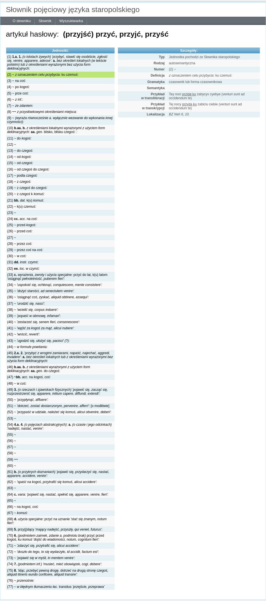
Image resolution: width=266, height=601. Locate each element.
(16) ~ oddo (28, 169)
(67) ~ (17, 513)
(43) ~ (38, 341)
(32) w (23, 269)
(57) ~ (11, 447)
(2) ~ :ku (43, 75)
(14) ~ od (19, 157)
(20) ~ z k (26, 194)
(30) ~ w (17, 256)
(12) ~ (11, 144)
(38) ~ (32, 310)
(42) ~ (23, 334)
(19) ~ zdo (27, 188)
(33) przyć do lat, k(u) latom (57, 277)
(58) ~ (11, 453)
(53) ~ (11, 418)
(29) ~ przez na (25, 250)
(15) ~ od (20, 163)
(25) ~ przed (21, 225)
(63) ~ (11, 488)
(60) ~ (11, 466)
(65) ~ (11, 501)
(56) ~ (11, 441)
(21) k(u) (25, 200)
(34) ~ (54, 285)
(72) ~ (53, 552)
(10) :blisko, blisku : (56, 130)
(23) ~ (11, 213)
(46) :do (48, 369)
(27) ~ (11, 238)
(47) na (29, 377)
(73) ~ (41, 558)
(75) (57, 572)
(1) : (57, 62)
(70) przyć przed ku (55, 537)
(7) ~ (20, 106)
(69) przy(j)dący (55, 529)
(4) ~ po (18, 87)
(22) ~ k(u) (21, 207)
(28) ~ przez (19, 244)
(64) (57, 494)
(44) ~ (27, 347)
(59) (12, 460)
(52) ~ (59, 412)
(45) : (60, 357)
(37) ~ (26, 304)
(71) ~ (43, 546)
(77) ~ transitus (55, 587)
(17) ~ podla (22, 176)
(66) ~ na (23, 507)
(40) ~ (43, 322)
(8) (42, 112)
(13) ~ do (20, 151)
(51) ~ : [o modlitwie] (58, 406)
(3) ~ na (16, 81)
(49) (57, 392)
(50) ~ (27, 400)
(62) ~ (52, 482)
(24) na (22, 219)
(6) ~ (15, 99)
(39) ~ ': (34, 316)
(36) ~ (48, 297)
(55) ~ (11, 435)
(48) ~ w (17, 383)
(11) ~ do (19, 138)
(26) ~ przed (19, 231)
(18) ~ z (19, 182)
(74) (54, 564)
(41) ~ (40, 328)
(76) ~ (20, 581)
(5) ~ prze (18, 93)
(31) (23, 262)
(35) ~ (40, 291)
